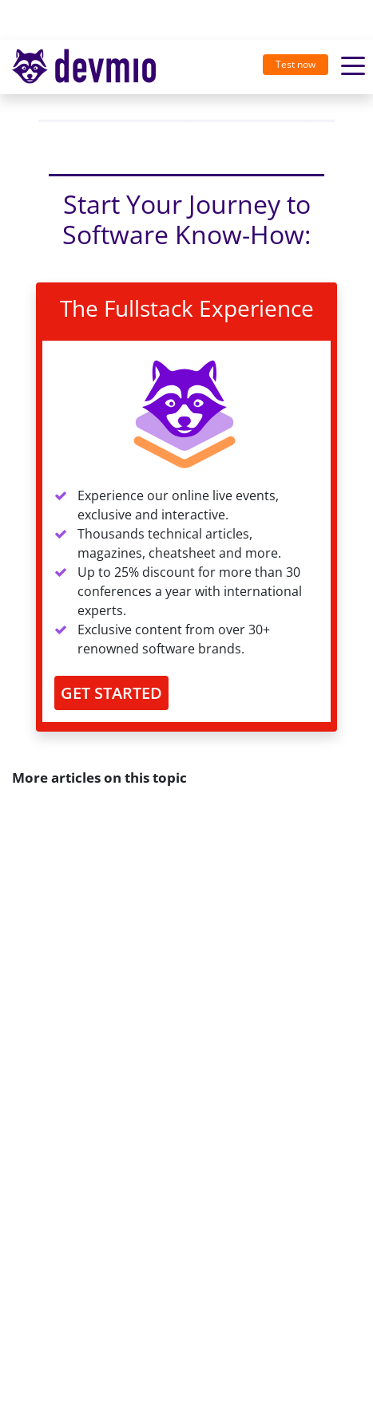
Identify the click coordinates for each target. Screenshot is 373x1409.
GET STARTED (111, 693)
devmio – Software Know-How (84, 66)
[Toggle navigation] (90, 67)
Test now (295, 64)
